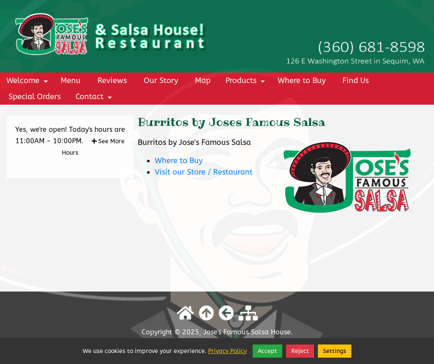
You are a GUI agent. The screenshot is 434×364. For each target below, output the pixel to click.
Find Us (355, 80)
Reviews (112, 80)
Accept (267, 351)
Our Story (161, 80)
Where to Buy (302, 80)
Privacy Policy (227, 351)
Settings (334, 351)
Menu (71, 80)
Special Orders (34, 96)
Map (203, 80)
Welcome (28, 82)
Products (246, 82)
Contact (94, 98)
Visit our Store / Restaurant (204, 172)
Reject (300, 351)
